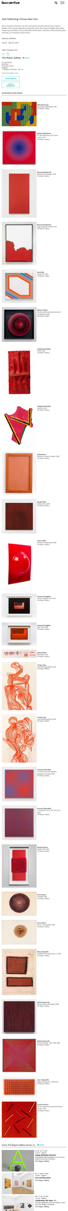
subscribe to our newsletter (14, 1203)
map (20, 69)
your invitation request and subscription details (14, 1197)
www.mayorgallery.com (10, 73)
